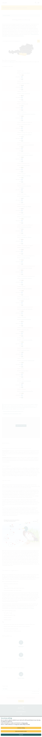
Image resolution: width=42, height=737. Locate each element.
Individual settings (21, 728)
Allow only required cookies (21, 731)
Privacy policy (25, 723)
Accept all (21, 734)
